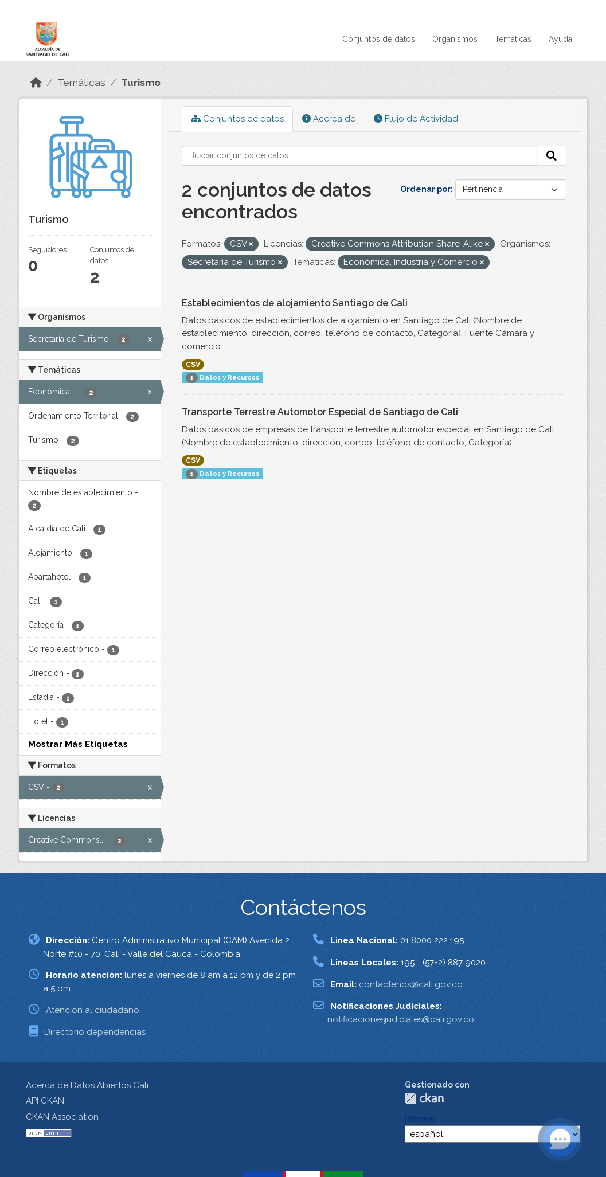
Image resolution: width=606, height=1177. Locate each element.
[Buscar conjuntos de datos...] (359, 156)
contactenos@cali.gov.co (411, 984)
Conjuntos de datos (378, 39)
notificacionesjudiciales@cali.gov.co (400, 1019)
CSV (193, 365)
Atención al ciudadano (92, 1010)
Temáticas (513, 39)
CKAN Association (62, 1117)
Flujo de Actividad (416, 119)
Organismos (455, 39)
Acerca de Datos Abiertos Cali (87, 1085)
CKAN (424, 1098)
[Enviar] (551, 156)
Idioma (419, 1119)
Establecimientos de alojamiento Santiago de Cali (295, 303)
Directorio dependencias (95, 1032)
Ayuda (560, 39)
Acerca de (328, 119)
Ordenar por (425, 189)
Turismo (141, 82)
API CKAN (45, 1101)
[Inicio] (36, 82)
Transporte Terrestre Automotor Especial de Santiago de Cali (320, 411)
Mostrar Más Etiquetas (78, 744)
